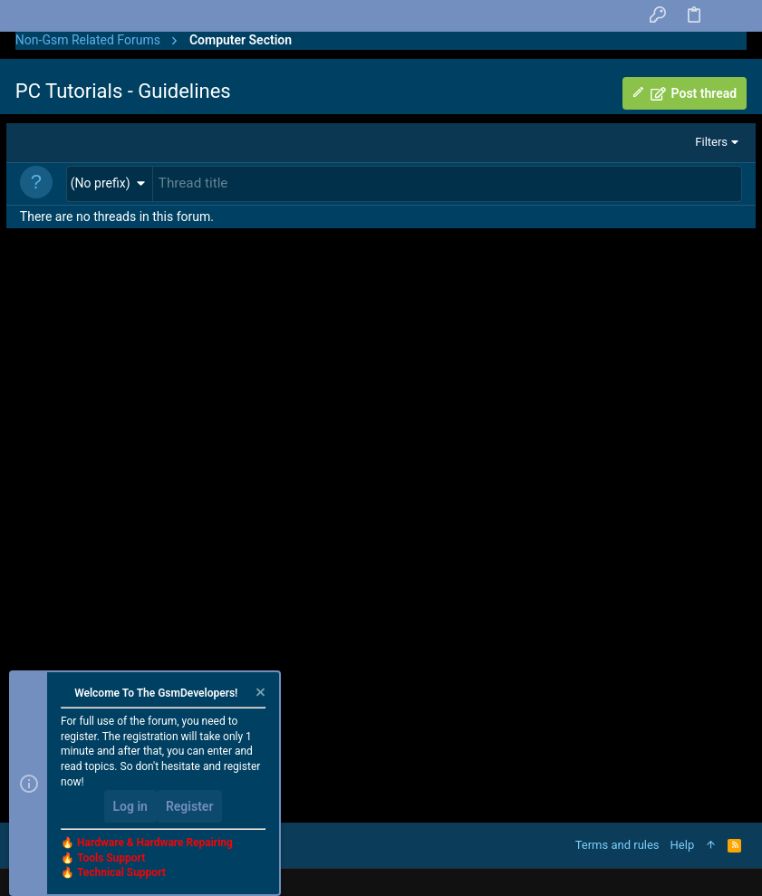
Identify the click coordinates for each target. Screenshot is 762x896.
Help (682, 845)
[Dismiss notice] (259, 694)
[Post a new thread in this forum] (447, 183)
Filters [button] (711, 142)
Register (190, 806)
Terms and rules (617, 845)
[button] (110, 182)
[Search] (729, 16)
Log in (130, 806)
